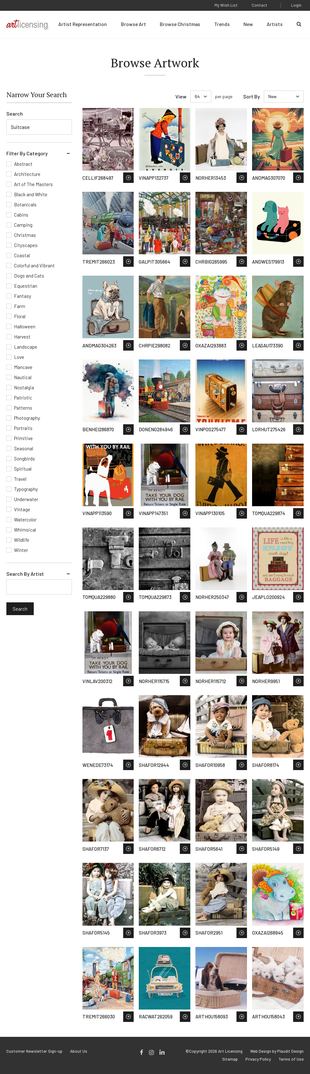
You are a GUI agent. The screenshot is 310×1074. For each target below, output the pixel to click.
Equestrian (25, 286)
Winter (21, 550)
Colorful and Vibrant (34, 265)
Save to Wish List (128, 177)
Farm (19, 306)
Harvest (22, 336)
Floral (19, 316)
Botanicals (25, 204)
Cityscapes (26, 245)
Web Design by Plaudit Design (277, 1051)
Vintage (22, 509)
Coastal (22, 255)
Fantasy (22, 296)
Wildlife (21, 540)
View (181, 96)
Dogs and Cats (29, 276)
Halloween (24, 326)
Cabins (21, 215)
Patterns (23, 408)
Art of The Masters (33, 184)
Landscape (25, 347)
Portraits (23, 428)
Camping (23, 225)
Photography (27, 418)
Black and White (30, 194)
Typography (26, 489)
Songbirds (24, 458)
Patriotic (23, 397)
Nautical (23, 377)
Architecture (27, 174)
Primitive (23, 438)
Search (14, 114)
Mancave (23, 367)
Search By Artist (25, 574)
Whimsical (25, 530)
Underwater (26, 499)
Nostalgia (24, 387)
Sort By (251, 96)
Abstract (23, 164)
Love (19, 357)
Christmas (25, 235)
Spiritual (23, 469)
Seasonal (23, 448)
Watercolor (25, 519)
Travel (20, 479)
